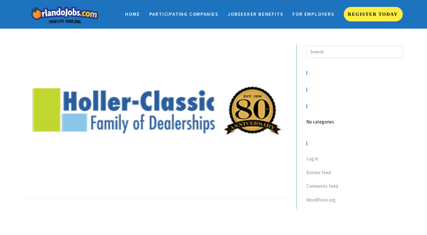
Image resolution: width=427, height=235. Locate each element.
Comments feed (322, 186)
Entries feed (318, 172)
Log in (312, 159)
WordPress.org (321, 200)
